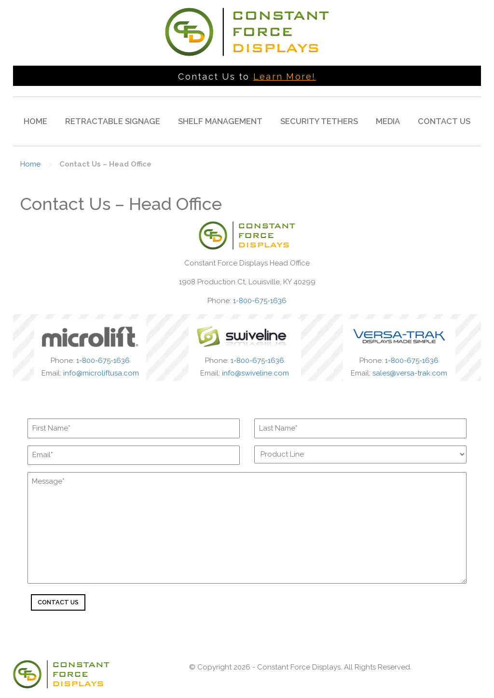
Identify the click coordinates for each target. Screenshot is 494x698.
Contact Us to (247, 76)
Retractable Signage (112, 121)
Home (35, 121)
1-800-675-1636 (260, 300)
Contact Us (444, 121)
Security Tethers (319, 121)
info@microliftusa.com (101, 373)
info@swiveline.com (255, 373)
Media (388, 121)
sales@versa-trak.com (409, 373)
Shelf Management (220, 121)
